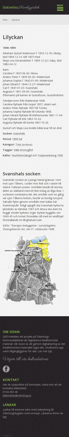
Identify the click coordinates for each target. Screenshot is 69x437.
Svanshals (19, 133)
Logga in (7, 435)
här (50, 351)
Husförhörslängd (22, 155)
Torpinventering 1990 (50, 155)
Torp (18, 144)
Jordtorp (27, 144)
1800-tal (17, 139)
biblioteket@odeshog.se (17, 395)
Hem (5, 19)
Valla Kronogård (23, 150)
